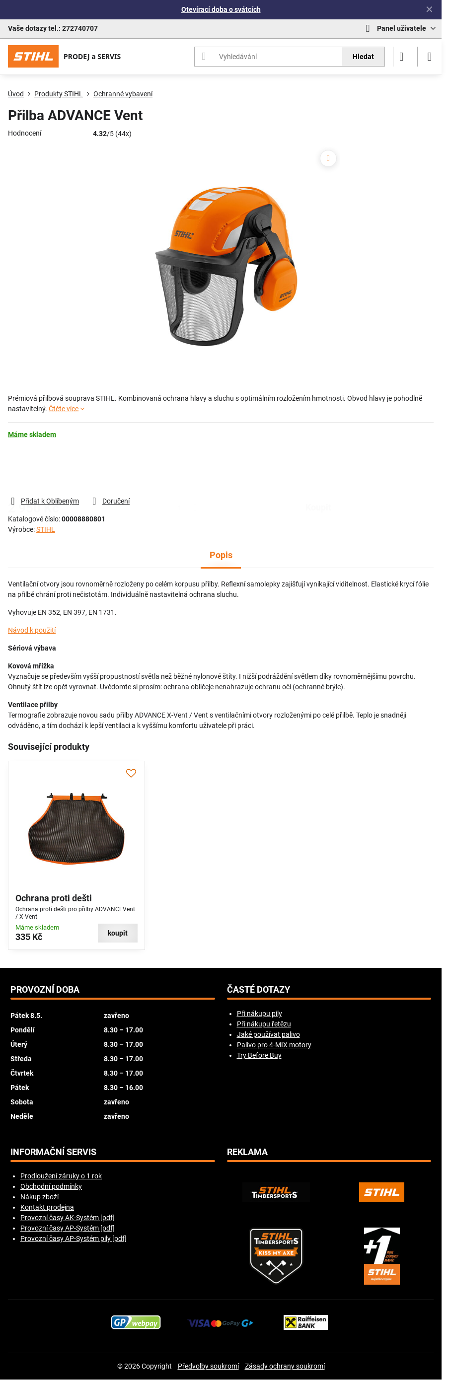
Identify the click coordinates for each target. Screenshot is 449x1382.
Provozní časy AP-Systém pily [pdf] (73, 1238)
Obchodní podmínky (51, 1186)
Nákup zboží (39, 1197)
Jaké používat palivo (268, 1034)
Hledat (363, 57)
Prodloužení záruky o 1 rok (61, 1176)
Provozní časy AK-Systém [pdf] (67, 1218)
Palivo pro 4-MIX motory (274, 1045)
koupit (318, 467)
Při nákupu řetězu (264, 1024)
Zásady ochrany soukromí (285, 1366)
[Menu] (430, 57)
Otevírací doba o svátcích (221, 9)
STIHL (45, 529)
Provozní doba (44, 990)
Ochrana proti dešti (53, 898)
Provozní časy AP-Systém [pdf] (67, 1228)
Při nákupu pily (259, 1014)
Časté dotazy (258, 990)
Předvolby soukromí (208, 1366)
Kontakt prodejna (47, 1207)
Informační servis (53, 1152)
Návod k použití (32, 630)
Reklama (247, 1152)
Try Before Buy (259, 1055)
